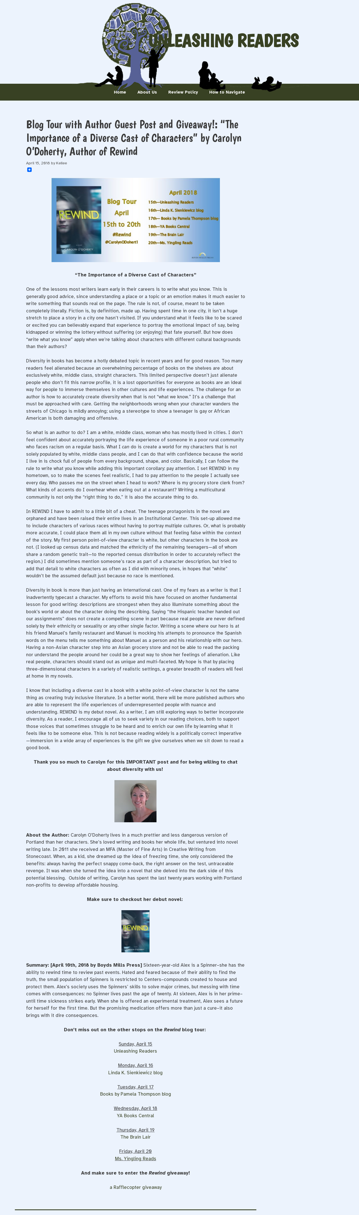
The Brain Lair (135, 1137)
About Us (147, 92)
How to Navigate (227, 92)
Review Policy (183, 92)
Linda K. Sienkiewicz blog (135, 1073)
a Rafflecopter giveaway (136, 1187)
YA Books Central (135, 1116)
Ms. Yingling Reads (135, 1159)
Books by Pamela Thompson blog (135, 1094)
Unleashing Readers (223, 40)
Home (120, 92)
